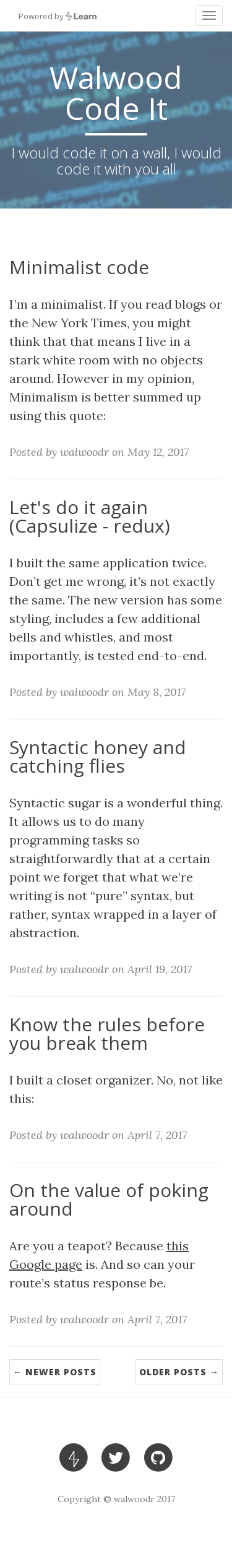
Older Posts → (179, 1372)
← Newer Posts (55, 1372)
